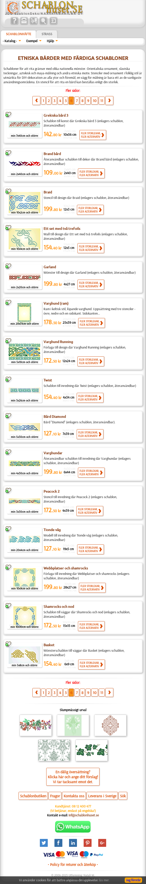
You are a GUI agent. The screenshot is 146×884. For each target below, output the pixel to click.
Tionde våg (52, 530)
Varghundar (53, 453)
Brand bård (52, 154)
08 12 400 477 (81, 806)
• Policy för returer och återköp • (73, 864)
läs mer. (104, 880)
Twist (48, 380)
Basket (49, 645)
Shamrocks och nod (59, 607)
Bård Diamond (55, 417)
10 (95, 100)
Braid (48, 192)
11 (101, 100)
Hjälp (50, 41)
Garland (50, 267)
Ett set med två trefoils (62, 229)
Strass (47, 34)
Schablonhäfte (18, 34)
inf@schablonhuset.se (84, 815)
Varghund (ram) (56, 303)
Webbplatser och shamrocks (66, 568)
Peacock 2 (52, 491)
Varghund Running (58, 342)
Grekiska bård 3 (56, 115)
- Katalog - (10, 41)
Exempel (31, 41)
